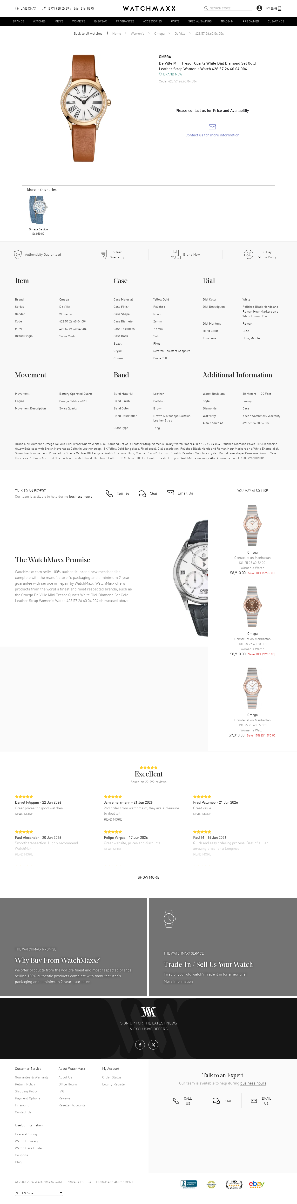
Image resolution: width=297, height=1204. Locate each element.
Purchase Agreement (114, 1181)
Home (116, 33)
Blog (18, 1161)
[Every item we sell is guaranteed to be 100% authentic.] (37, 254)
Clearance (276, 21)
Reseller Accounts (72, 1105)
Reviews (64, 1098)
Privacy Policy (79, 1181)
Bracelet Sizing (26, 1134)
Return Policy (25, 1084)
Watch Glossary (26, 1141)
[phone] (68, 8)
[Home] (149, 8)
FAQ (61, 1091)
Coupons (21, 1154)
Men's (59, 21)
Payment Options (27, 1098)
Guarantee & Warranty (31, 1077)
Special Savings (200, 21)
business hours (80, 496)
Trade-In (227, 21)
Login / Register (114, 1084)
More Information (178, 981)
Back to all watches (88, 33)
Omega (159, 33)
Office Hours (68, 1084)
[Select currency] (39, 1193)
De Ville (180, 33)
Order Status (112, 1077)
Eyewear (100, 21)
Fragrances (125, 21)
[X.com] (153, 1045)
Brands (18, 21)
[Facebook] (140, 1045)
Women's (78, 21)
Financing (22, 1105)
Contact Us (23, 1112)
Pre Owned (251, 21)
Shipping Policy (26, 1091)
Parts (175, 21)
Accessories (152, 21)
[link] (212, 130)
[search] (206, 8)
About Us (65, 1077)
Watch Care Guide (28, 1147)
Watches (39, 21)
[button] (274, 8)
